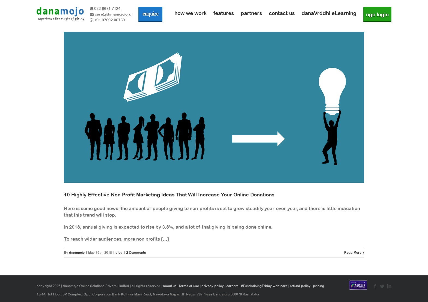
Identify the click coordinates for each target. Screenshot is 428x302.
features (223, 13)
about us (170, 286)
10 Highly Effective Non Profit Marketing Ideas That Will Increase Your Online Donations (169, 195)
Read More (352, 253)
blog (119, 253)
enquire (150, 14)
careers (232, 286)
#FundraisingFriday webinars (264, 286)
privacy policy (212, 286)
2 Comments (136, 253)
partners (251, 13)
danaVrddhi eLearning (329, 13)
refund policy (300, 286)
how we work (190, 13)
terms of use (189, 286)
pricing (318, 286)
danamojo (77, 253)
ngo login (377, 14)
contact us (282, 13)
